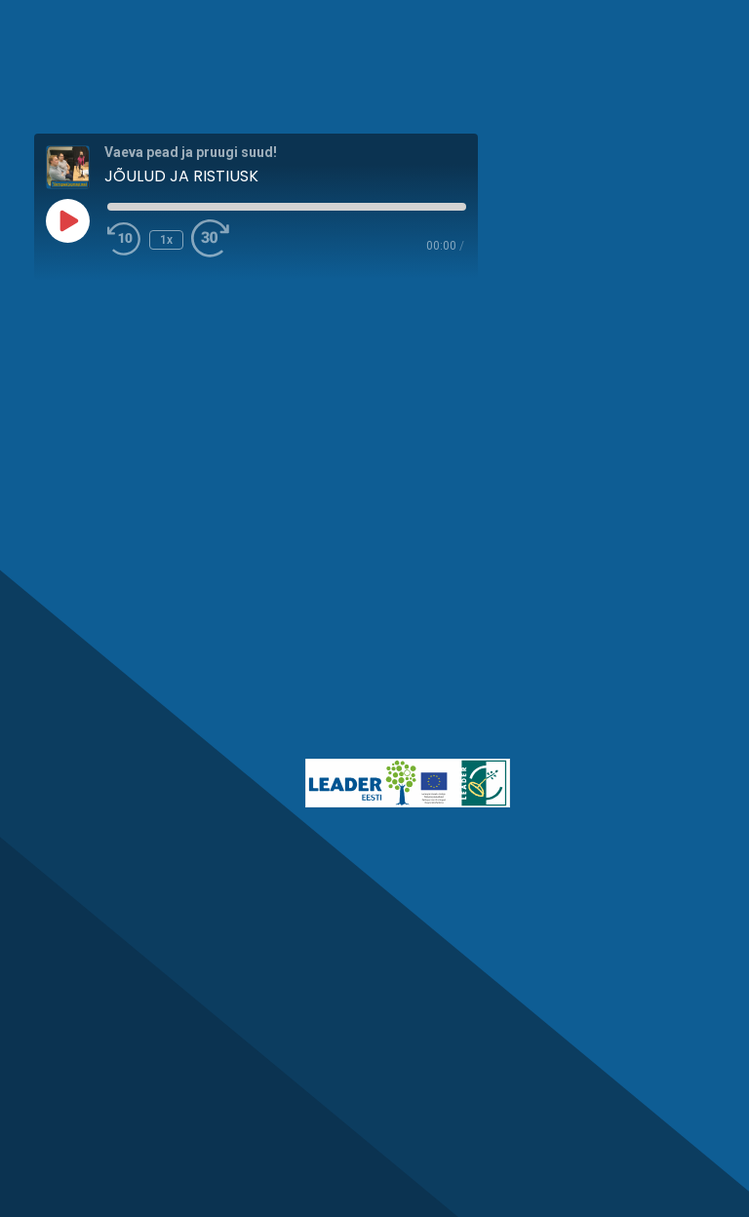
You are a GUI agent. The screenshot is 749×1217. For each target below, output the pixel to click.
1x (166, 240)
